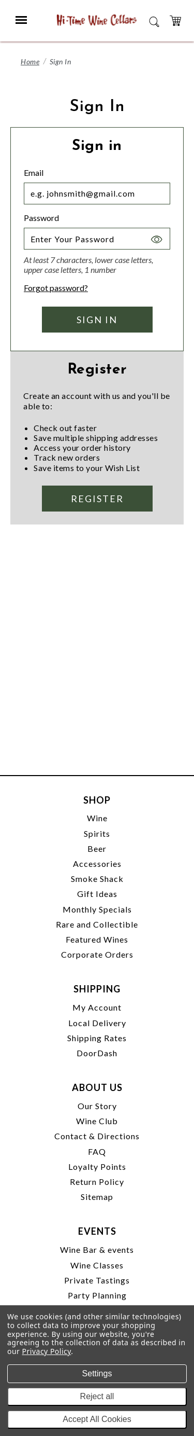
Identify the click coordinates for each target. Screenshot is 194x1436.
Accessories (97, 863)
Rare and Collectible (97, 924)
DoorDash (97, 1053)
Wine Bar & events (97, 1249)
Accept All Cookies (97, 1419)
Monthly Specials (97, 909)
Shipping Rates (97, 1038)
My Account (97, 1007)
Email (33, 172)
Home (30, 61)
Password (41, 218)
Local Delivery (97, 1023)
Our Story (97, 1106)
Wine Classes (97, 1265)
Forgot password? (56, 288)
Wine (97, 818)
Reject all (97, 1396)
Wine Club (97, 1121)
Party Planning (97, 1295)
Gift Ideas (97, 894)
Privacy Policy (46, 1351)
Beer (97, 848)
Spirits (97, 833)
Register (97, 498)
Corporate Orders (97, 954)
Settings (97, 1373)
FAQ (97, 1151)
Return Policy (97, 1181)
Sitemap (97, 1197)
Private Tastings (97, 1280)
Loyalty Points (97, 1166)
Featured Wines (97, 939)
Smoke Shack (97, 878)
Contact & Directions (97, 1136)
